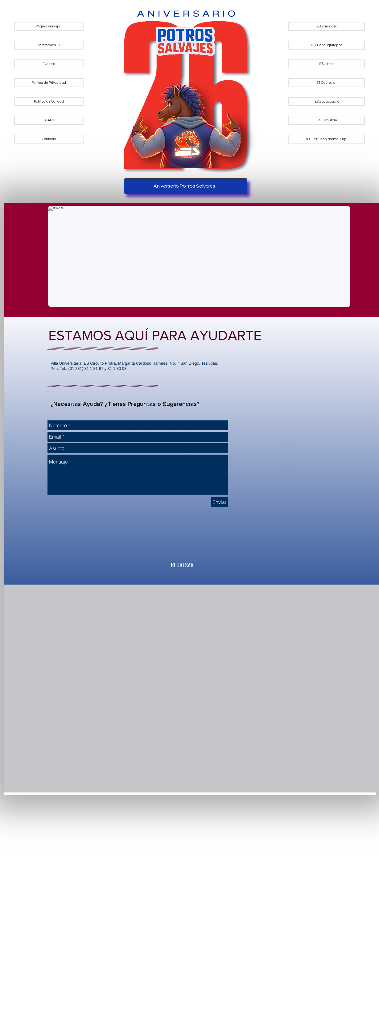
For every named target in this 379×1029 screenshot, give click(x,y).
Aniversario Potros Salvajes (184, 186)
